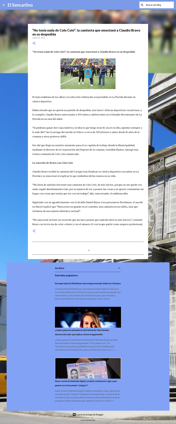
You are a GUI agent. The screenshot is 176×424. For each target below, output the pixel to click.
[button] (34, 43)
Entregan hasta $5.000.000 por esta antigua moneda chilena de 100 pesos (88, 283)
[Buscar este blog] (159, 5)
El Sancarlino (20, 5)
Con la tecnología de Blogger (88, 414)
